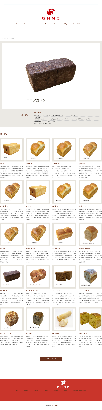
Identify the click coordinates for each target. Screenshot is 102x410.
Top (17, 24)
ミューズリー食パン (5, 333)
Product (36, 24)
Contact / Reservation (79, 24)
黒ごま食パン (30, 333)
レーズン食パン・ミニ (32, 291)
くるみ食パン (3, 248)
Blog (65, 24)
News (26, 24)
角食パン (2, 163)
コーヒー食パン (56, 291)
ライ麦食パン (56, 248)
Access (56, 24)
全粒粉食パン (56, 163)
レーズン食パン (4, 206)
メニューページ (51, 359)
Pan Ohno (55, 405)
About (46, 24)
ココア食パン (3, 291)
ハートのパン (56, 333)
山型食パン (29, 163)
